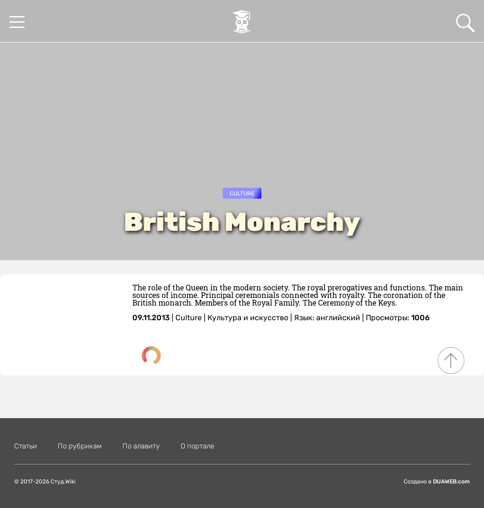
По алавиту (141, 446)
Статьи (25, 446)
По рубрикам (80, 446)
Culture (242, 193)
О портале (197, 446)
